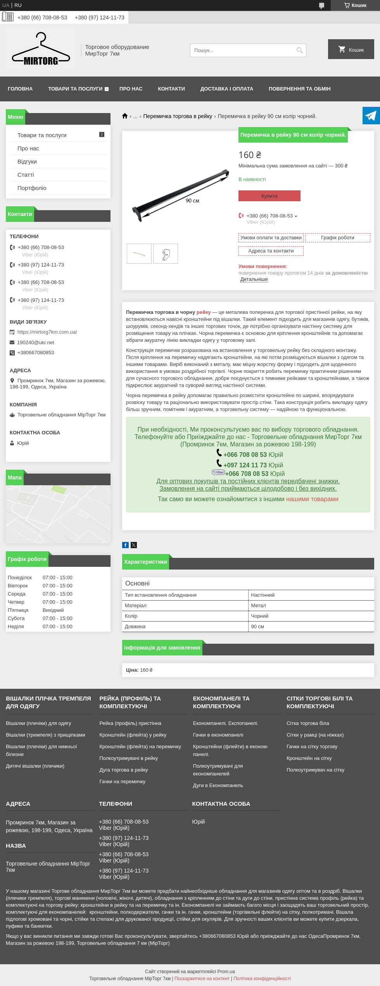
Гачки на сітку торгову (312, 746)
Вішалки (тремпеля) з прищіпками (45, 735)
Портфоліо (32, 188)
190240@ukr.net (35, 342)
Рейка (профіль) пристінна (130, 723)
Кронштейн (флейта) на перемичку (140, 746)
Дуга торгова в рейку (123, 770)
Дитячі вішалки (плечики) (35, 766)
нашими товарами (312, 499)
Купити (269, 196)
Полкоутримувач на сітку (315, 770)
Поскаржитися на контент (202, 978)
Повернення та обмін (299, 89)
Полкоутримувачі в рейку (128, 758)
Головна (20, 89)
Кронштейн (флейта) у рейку (132, 735)
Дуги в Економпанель (218, 785)
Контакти (171, 89)
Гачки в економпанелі (218, 735)
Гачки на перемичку (122, 781)
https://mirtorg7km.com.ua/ (47, 332)
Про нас (130, 89)
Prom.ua (226, 971)
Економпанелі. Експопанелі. (226, 723)
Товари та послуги (75, 89)
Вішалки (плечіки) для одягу (38, 723)
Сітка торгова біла (308, 723)
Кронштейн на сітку (309, 758)
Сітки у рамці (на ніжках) (315, 735)
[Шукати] (299, 50)
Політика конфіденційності (262, 978)
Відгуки (27, 161)
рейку (204, 312)
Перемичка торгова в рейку (177, 116)
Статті (25, 174)
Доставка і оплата (226, 89)
